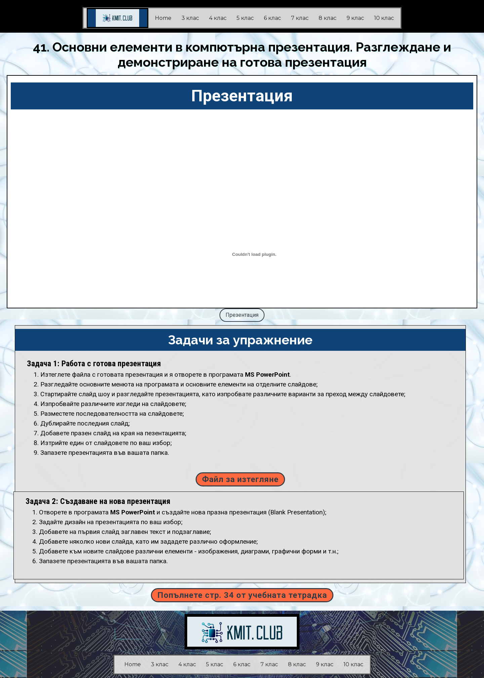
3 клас (190, 18)
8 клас (327, 18)
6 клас (272, 18)
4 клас (218, 18)
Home (163, 18)
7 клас (300, 18)
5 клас (245, 18)
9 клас (355, 18)
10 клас (384, 18)
